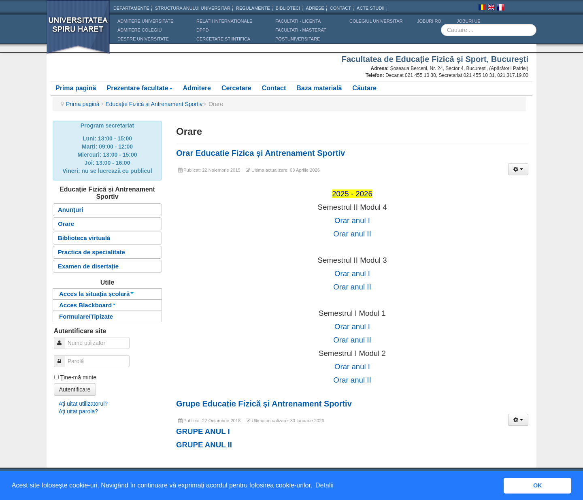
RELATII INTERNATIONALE (224, 21)
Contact (274, 88)
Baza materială (319, 88)
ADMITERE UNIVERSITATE (145, 21)
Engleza (491, 8)
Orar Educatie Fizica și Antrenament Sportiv (260, 153)
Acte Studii (370, 8)
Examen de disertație (88, 266)
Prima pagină (75, 88)
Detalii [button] (324, 485)
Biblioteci (288, 8)
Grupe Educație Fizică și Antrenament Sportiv (264, 403)
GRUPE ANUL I (203, 431)
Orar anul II (352, 234)
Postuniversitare (297, 38)
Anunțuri (70, 209)
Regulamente (253, 8)
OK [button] (537, 485)
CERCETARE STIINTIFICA (223, 38)
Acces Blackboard (87, 305)
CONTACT (340, 8)
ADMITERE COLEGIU (139, 30)
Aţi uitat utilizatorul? (83, 403)
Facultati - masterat (300, 30)
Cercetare (236, 88)
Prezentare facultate (139, 88)
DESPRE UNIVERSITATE (143, 38)
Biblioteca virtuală (84, 237)
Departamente (131, 8)
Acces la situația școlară (96, 293)
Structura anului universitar (192, 8)
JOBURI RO (429, 21)
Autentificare (75, 389)
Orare (66, 223)
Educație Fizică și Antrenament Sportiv (154, 104)
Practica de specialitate (91, 252)
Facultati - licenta (298, 21)
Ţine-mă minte (78, 377)
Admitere (197, 88)
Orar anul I (352, 220)
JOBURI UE (469, 21)
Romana (481, 8)
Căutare (364, 88)
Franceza (500, 8)
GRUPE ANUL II (204, 444)
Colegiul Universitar (375, 21)
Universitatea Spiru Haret (79, 32)
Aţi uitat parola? (78, 411)
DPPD (202, 30)
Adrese (315, 8)
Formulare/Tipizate (86, 316)
